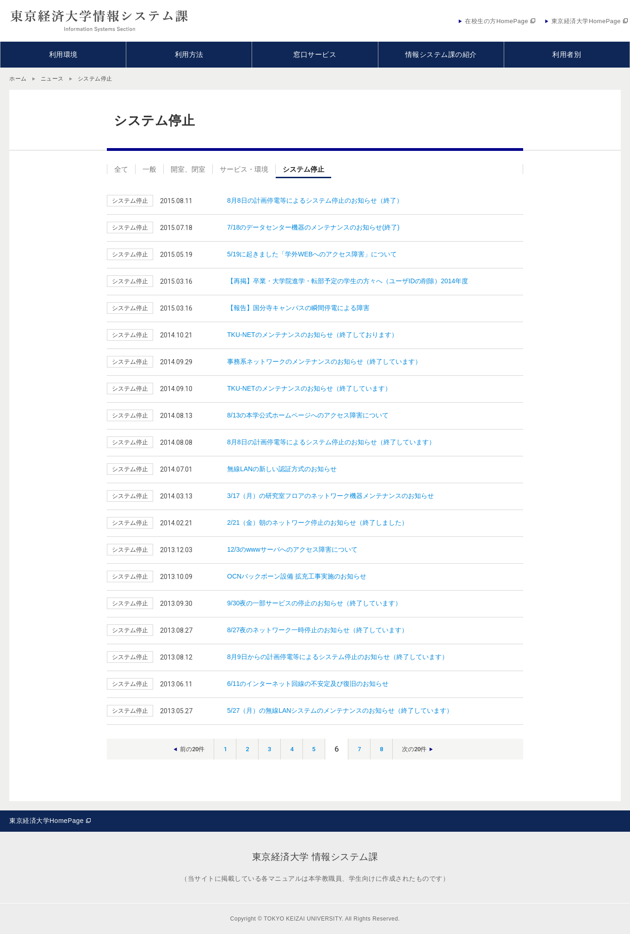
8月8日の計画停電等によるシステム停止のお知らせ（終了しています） (331, 442)
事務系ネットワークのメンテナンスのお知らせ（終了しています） (324, 361)
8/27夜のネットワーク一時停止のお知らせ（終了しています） (317, 630)
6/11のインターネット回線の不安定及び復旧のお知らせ (308, 683)
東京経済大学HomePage (46, 820)
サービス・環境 (244, 169)
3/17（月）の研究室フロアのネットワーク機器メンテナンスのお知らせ (330, 495)
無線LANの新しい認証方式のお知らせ (282, 469)
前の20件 (192, 749)
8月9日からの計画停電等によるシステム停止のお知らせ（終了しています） (337, 656)
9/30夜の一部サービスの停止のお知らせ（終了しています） (314, 603)
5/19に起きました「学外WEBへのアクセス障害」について (312, 254)
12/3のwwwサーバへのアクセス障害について (292, 549)
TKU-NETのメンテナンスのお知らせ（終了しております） (312, 334)
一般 (149, 169)
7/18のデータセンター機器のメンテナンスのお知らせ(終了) (313, 227)
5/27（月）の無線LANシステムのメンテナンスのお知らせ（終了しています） (340, 710)
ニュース (52, 78)
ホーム (18, 78)
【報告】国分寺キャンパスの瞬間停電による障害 (298, 307)
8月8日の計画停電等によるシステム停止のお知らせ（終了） (315, 200)
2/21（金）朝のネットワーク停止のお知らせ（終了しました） (317, 522)
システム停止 (303, 169)
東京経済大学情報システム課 (99, 20)
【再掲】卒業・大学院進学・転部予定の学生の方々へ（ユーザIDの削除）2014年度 (347, 281)
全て (121, 169)
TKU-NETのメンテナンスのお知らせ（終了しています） (309, 388)
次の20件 (414, 749)
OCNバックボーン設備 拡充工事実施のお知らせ (296, 576)
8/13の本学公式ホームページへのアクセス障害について (308, 415)
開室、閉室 (188, 169)
